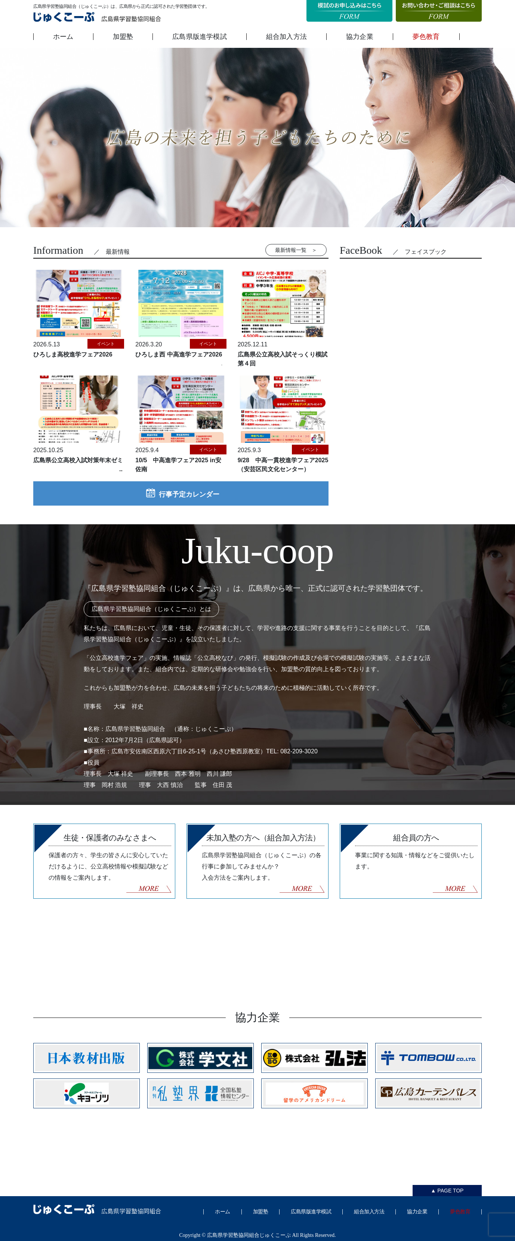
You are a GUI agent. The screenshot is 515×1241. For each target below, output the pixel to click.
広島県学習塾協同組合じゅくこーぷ (249, 1235)
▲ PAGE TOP (447, 1191)
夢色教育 (426, 36)
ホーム (63, 36)
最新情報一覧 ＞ (296, 250)
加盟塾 (123, 36)
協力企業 (359, 36)
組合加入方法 (286, 36)
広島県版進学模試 (199, 36)
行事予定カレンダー (180, 493)
